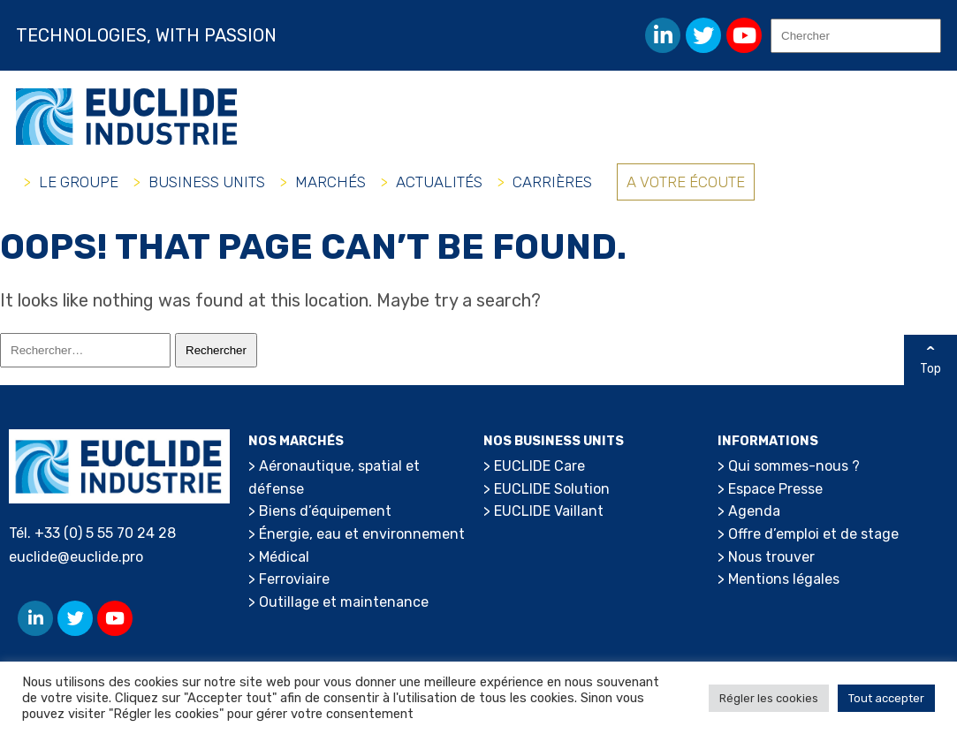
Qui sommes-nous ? (794, 466)
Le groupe (78, 182)
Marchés (330, 182)
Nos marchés (296, 441)
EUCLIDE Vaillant (549, 511)
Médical (284, 557)
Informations (768, 441)
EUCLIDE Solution (552, 489)
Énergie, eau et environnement (362, 534)
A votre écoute (686, 182)
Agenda (754, 511)
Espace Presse (775, 489)
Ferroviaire (294, 579)
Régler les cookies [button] (768, 698)
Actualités (439, 182)
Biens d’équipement (325, 511)
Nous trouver (771, 557)
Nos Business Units (553, 441)
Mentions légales (783, 579)
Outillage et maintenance (344, 602)
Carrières (552, 182)
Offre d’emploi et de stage (813, 534)
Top (930, 368)
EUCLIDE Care (539, 466)
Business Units (206, 182)
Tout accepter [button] (886, 698)
